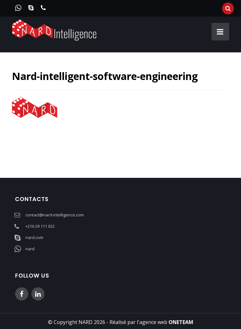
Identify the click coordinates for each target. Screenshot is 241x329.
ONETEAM (181, 322)
